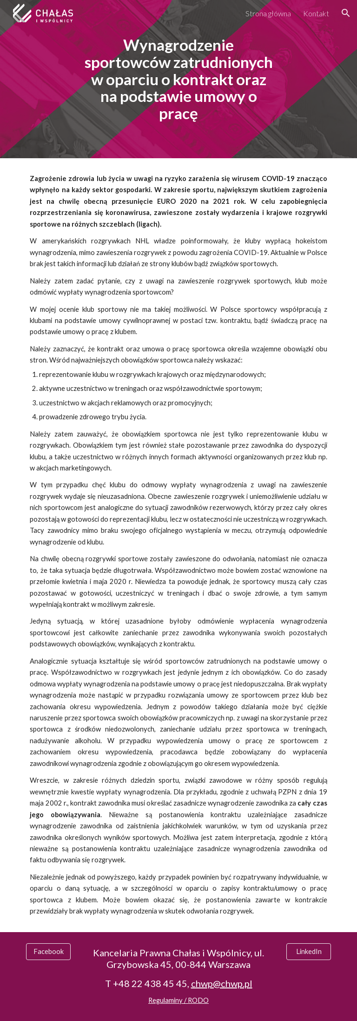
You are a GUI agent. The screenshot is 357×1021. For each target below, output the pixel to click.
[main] (178, 79)
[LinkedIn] (308, 951)
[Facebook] (48, 951)
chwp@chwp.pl (221, 983)
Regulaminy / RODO (178, 1000)
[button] (346, 13)
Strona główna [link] (268, 13)
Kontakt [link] (316, 13)
